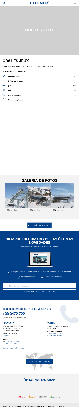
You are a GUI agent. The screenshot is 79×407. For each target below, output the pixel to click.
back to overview (40, 225)
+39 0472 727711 (10, 335)
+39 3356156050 (12, 342)
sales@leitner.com (55, 335)
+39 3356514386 (11, 344)
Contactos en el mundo (39, 362)
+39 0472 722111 (17, 313)
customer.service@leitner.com (14, 348)
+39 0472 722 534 (56, 333)
